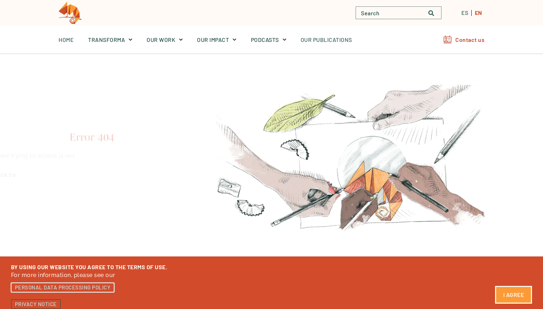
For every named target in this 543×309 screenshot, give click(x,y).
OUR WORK (165, 39)
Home (66, 39)
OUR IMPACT (216, 39)
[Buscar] (434, 13)
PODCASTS (268, 39)
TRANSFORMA (110, 39)
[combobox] (388, 13)
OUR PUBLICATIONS (326, 39)
